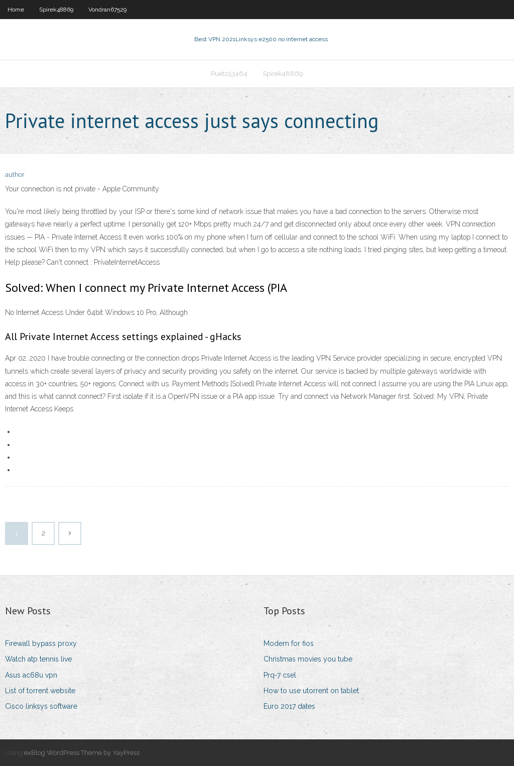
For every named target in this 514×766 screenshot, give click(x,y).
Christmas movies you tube (308, 659)
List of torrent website (40, 691)
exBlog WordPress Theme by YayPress (82, 752)
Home (16, 9)
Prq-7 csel (280, 675)
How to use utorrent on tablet (311, 691)
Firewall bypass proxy (41, 643)
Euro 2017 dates (289, 706)
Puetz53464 (229, 73)
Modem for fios (289, 643)
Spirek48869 (56, 9)
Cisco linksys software (41, 706)
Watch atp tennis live (38, 659)
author (15, 174)
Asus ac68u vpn (31, 675)
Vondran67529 (107, 9)
